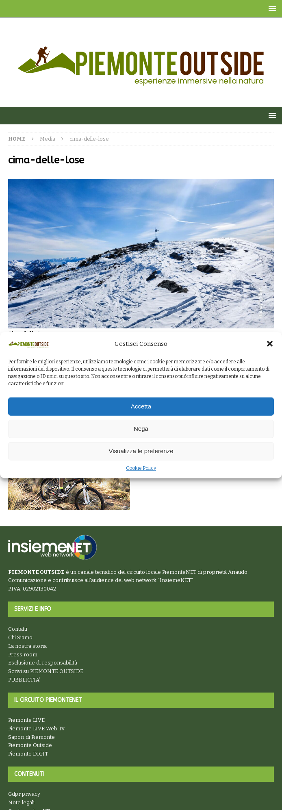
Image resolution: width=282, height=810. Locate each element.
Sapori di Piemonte (31, 737)
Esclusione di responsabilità (42, 663)
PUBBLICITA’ (24, 680)
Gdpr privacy (24, 794)
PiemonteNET (179, 572)
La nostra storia (27, 646)
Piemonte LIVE (26, 720)
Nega (141, 428)
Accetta (141, 406)
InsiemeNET (175, 580)
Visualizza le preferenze (141, 450)
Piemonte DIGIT (28, 754)
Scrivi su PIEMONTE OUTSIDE (45, 671)
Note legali (21, 802)
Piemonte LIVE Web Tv (36, 728)
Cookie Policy (141, 468)
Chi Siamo (20, 637)
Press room (22, 654)
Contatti (17, 629)
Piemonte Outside (30, 745)
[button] (270, 344)
